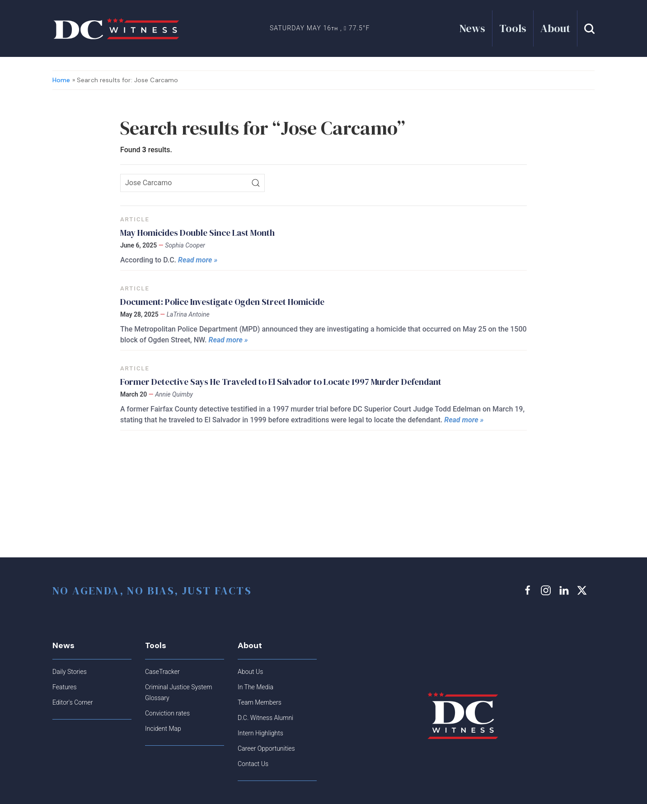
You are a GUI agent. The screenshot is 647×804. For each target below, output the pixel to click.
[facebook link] (529, 590)
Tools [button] (512, 28)
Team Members (259, 702)
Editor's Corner (72, 702)
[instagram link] (547, 590)
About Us (250, 671)
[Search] (256, 183)
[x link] (583, 590)
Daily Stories (69, 671)
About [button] (555, 28)
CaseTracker (162, 671)
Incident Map (163, 728)
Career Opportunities (266, 748)
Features (64, 687)
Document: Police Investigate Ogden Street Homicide (222, 302)
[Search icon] (192, 183)
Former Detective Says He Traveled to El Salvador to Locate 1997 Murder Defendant (280, 382)
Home (61, 80)
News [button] (472, 28)
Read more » (197, 260)
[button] (589, 28)
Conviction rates (167, 713)
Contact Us (253, 763)
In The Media (255, 687)
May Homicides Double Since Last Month (198, 232)
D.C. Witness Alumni (265, 717)
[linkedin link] (565, 590)
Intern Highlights (260, 733)
